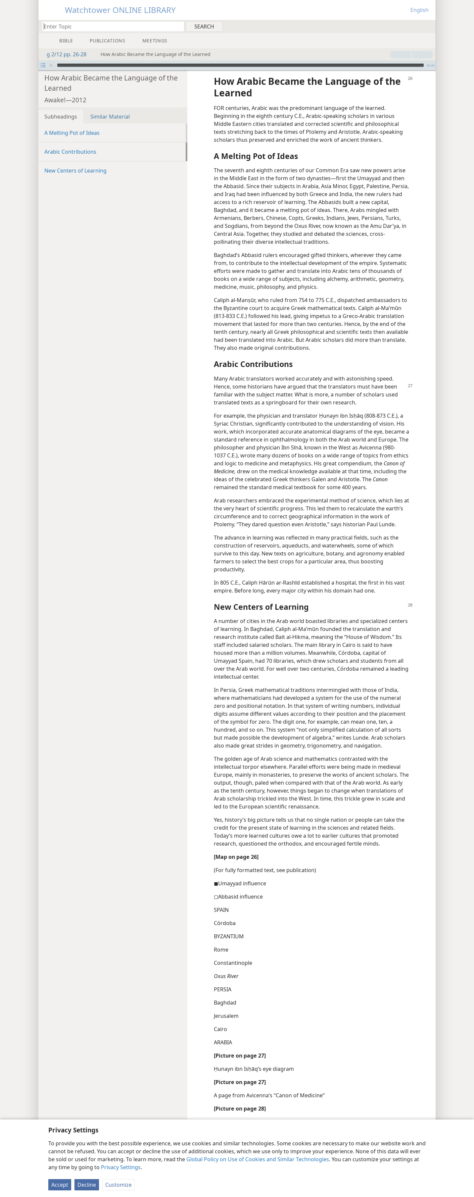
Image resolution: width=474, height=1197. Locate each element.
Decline (86, 1184)
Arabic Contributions (70, 151)
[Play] (51, 65)
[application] (237, 65)
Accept (59, 1184)
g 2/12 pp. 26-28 (63, 54)
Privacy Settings (121, 1167)
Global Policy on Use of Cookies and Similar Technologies (257, 1159)
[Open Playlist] (43, 65)
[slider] (240, 65)
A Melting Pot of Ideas (72, 132)
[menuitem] (428, 26)
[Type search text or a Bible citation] (110, 26)
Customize (118, 1184)
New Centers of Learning (75, 170)
